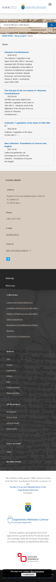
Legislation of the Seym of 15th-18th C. (23, 308)
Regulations (11, 411)
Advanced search (38, 30)
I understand (28, 575)
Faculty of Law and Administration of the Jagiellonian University (28, 488)
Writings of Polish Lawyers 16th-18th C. (22, 314)
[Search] (51, 24)
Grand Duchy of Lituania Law (18, 336)
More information (37, 571)
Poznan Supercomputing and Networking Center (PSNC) (29, 577)
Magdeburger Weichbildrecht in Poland (22, 325)
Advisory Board (13, 423)
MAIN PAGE (7, 36)
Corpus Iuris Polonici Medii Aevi (20, 302)
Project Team (12, 417)
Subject (10, 376)
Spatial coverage (13, 387)
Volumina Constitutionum (16, 52)
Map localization (13, 393)
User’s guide (12, 428)
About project (20, 36)
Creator (10, 365)
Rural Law (10, 331)
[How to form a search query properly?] (51, 30)
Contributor (11, 370)
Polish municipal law (15, 319)
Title (8, 359)
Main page (10, 285)
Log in (9, 452)
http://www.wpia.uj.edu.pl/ (18, 250)
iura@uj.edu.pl (12, 234)
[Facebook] (8, 259)
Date (8, 381)
